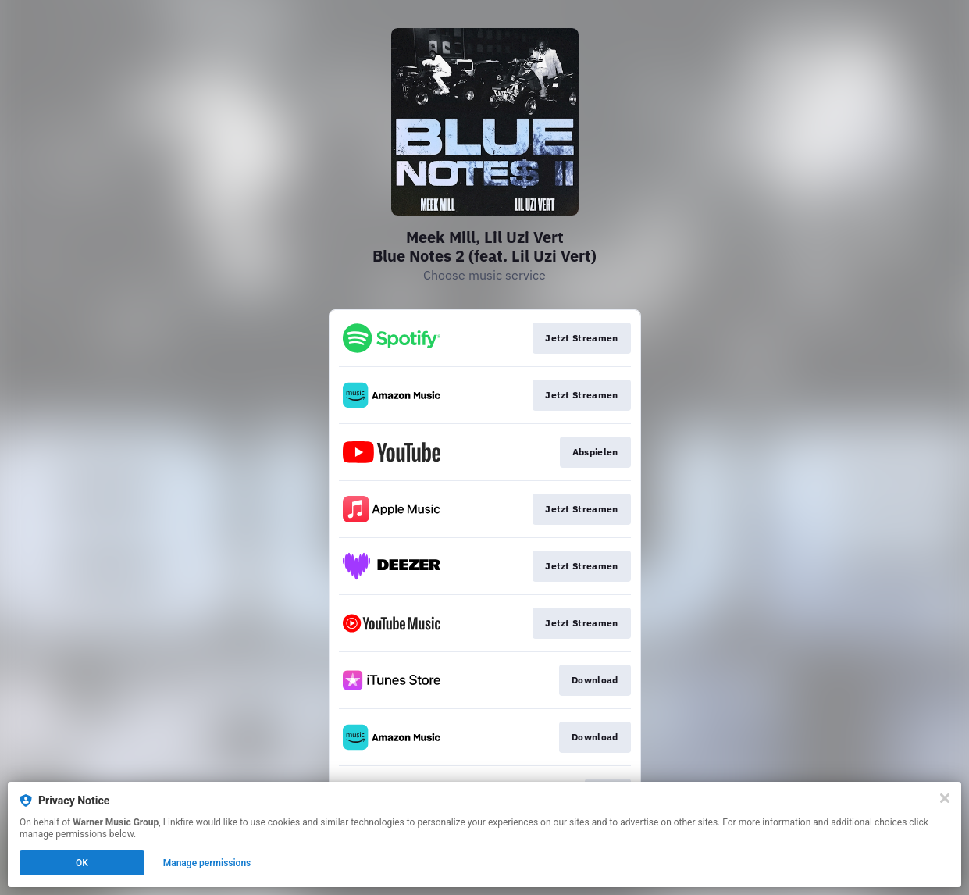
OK (82, 863)
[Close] (944, 798)
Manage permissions (207, 863)
